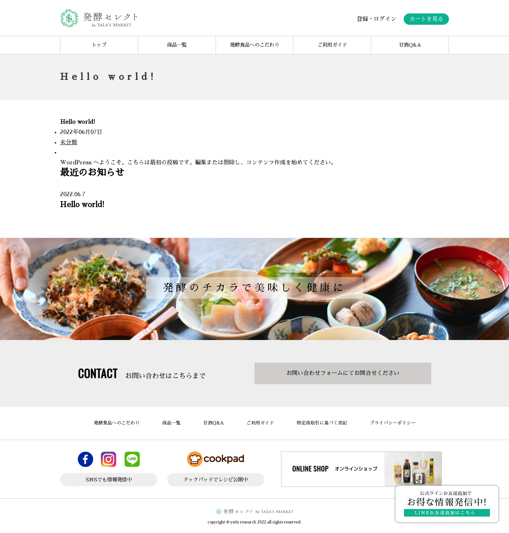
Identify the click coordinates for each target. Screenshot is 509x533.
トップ (99, 44)
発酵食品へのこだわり (254, 44)
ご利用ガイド (332, 44)
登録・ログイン (376, 19)
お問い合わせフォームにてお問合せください (342, 373)
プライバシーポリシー (393, 423)
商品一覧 (177, 44)
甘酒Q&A (410, 44)
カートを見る (426, 19)
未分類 (68, 142)
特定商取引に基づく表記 (322, 423)
